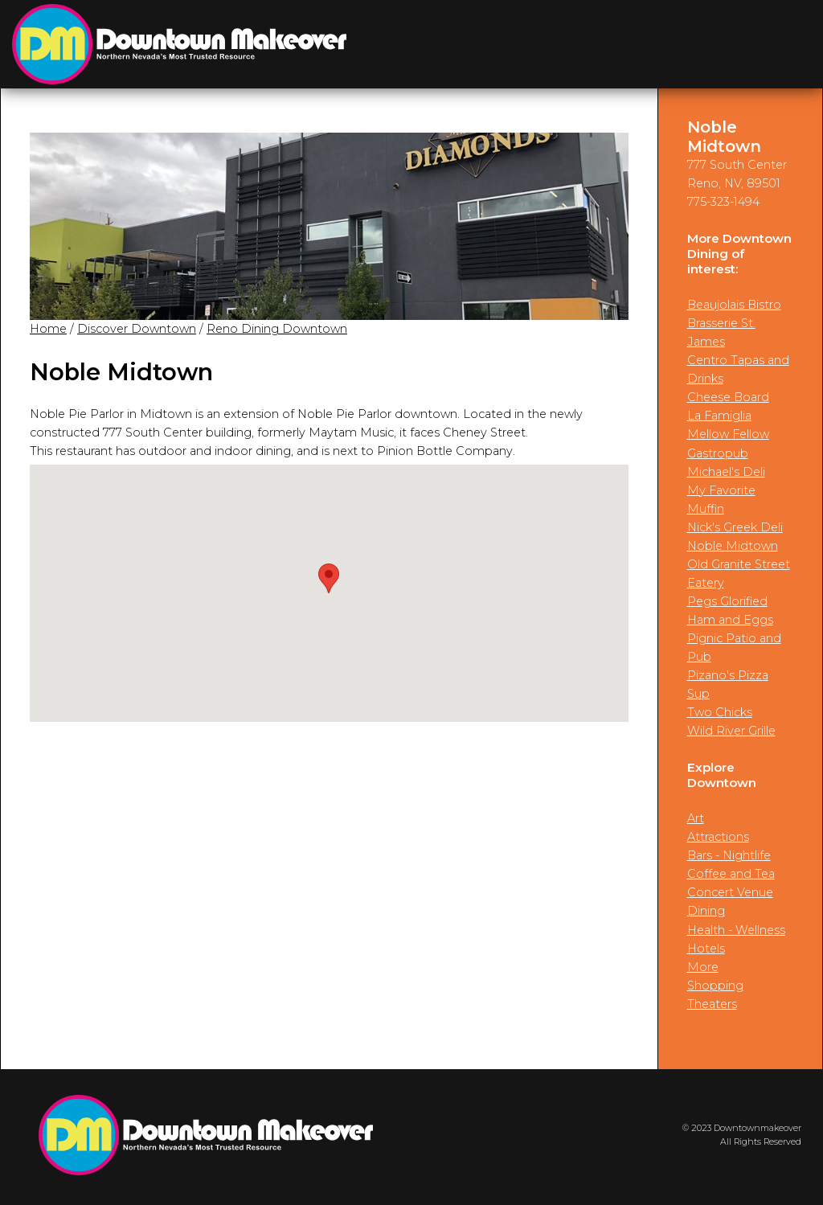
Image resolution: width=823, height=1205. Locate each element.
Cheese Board (728, 397)
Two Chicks (719, 712)
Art (695, 818)
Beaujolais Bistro (734, 304)
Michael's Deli (726, 472)
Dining (706, 911)
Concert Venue (730, 892)
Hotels (706, 948)
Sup (698, 694)
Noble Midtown (732, 546)
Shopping (715, 985)
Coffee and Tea (731, 874)
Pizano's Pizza (727, 675)
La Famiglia (719, 415)
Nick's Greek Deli (735, 527)
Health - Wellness (736, 930)
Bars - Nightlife (729, 855)
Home (48, 329)
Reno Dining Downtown (277, 329)
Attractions (718, 837)
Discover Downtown (136, 329)
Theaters (712, 1004)
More (703, 967)
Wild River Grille (731, 730)
